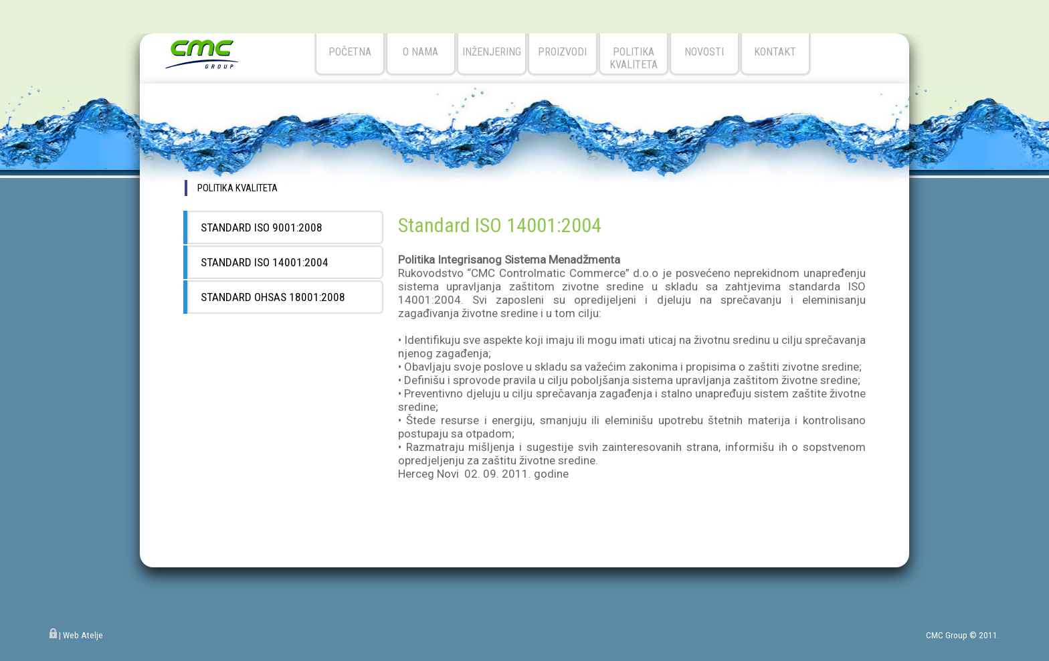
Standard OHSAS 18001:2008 (273, 297)
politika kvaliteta (237, 188)
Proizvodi (562, 51)
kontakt (775, 51)
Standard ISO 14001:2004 (264, 262)
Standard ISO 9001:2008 (261, 227)
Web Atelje (83, 635)
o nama (420, 51)
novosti (704, 51)
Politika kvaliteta (633, 58)
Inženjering (491, 51)
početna (349, 51)
